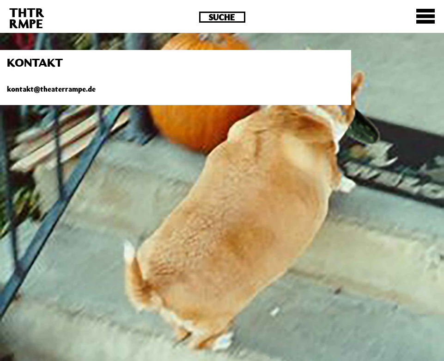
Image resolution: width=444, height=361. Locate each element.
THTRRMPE (26, 17)
